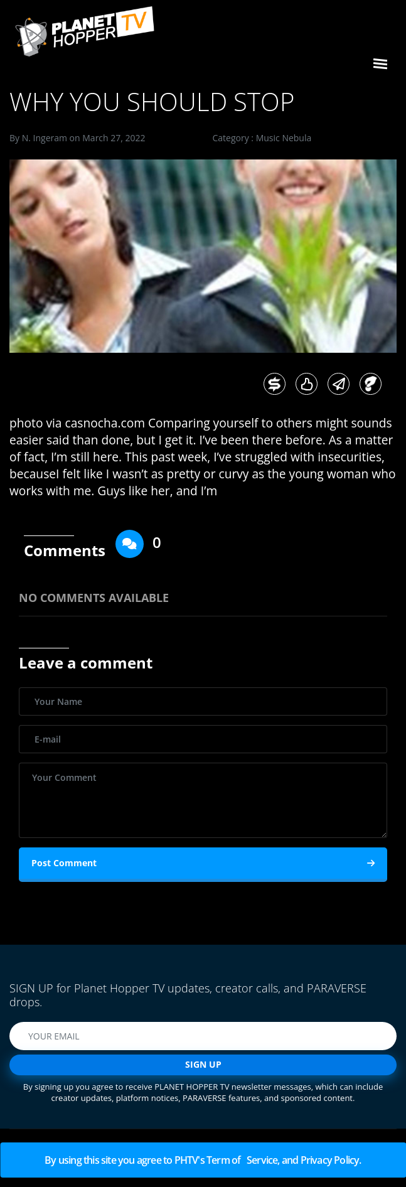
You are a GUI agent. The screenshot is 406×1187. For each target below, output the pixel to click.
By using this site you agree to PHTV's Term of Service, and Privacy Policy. (203, 1160)
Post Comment (203, 863)
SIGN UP (203, 1064)
